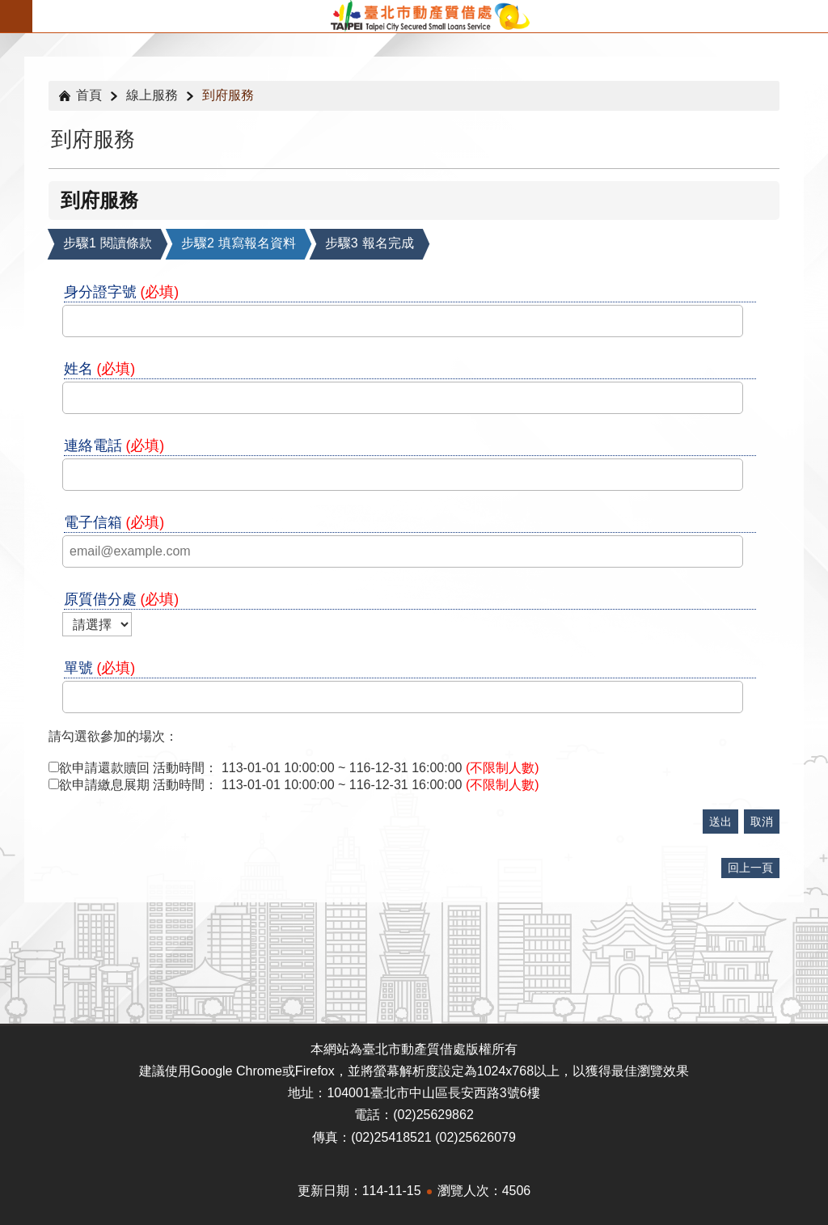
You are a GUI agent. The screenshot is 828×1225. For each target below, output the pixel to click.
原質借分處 (122, 599)
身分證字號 (122, 292)
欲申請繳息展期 (104, 785)
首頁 (89, 95)
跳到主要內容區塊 (8, 8)
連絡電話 (114, 445)
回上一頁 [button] (750, 867)
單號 (100, 668)
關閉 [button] (16, 16)
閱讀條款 (107, 243)
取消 (761, 821)
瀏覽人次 (463, 1191)
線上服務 (152, 95)
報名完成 (369, 243)
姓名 (100, 369)
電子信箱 (114, 522)
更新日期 (323, 1191)
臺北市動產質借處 (430, 16)
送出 (720, 821)
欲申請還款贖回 (104, 768)
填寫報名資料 (238, 243)
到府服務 (228, 95)
